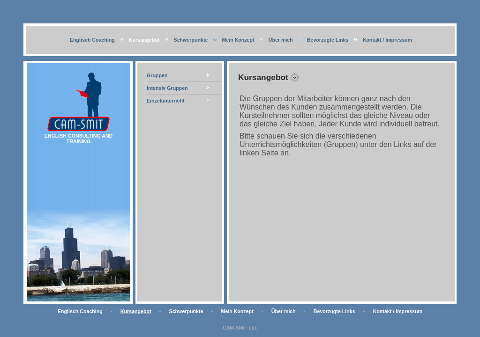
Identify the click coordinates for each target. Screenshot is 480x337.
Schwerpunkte (191, 40)
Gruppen (157, 75)
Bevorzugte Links (328, 40)
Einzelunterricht (166, 100)
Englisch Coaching (92, 40)
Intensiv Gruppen (167, 88)
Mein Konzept (238, 40)
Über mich (281, 40)
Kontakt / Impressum (387, 40)
